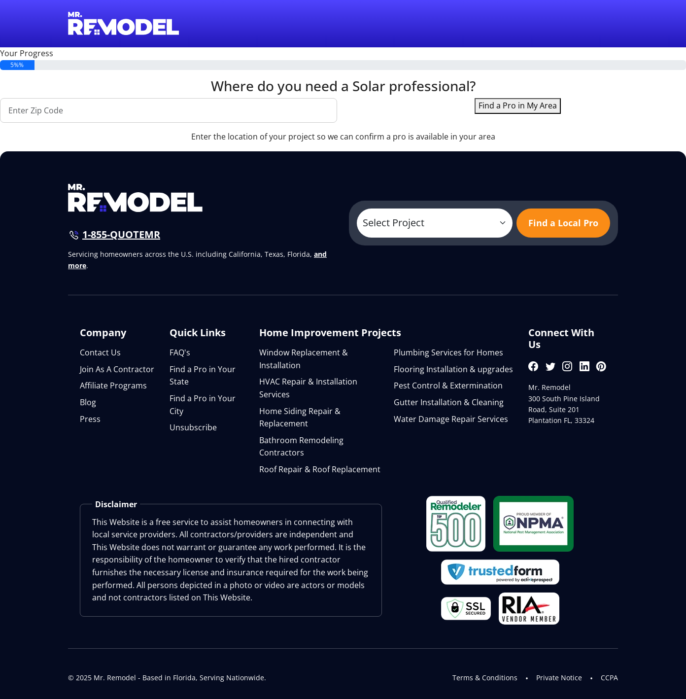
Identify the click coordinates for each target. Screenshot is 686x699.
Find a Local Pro (563, 223)
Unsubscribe (193, 427)
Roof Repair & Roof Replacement (319, 469)
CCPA (609, 677)
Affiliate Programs (113, 385)
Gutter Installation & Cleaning (449, 402)
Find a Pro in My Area (518, 105)
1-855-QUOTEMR (121, 234)
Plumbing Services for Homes (448, 352)
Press (90, 419)
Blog (88, 402)
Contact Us (100, 352)
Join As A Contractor (117, 369)
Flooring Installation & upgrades (453, 369)
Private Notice (559, 677)
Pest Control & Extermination (448, 385)
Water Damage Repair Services (451, 419)
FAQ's (180, 352)
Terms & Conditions (484, 677)
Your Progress (26, 53)
